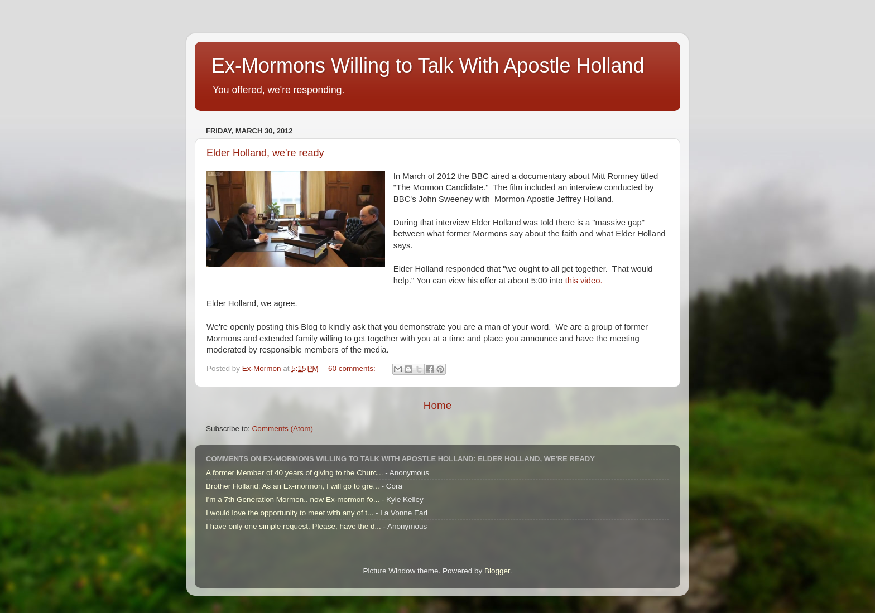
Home (437, 405)
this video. (584, 280)
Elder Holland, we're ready (265, 152)
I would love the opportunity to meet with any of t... (289, 513)
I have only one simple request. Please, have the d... (293, 526)
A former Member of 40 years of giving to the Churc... (294, 473)
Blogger (497, 571)
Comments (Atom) (283, 428)
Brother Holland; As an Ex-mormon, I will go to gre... (292, 486)
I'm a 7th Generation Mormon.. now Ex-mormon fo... (292, 499)
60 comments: (353, 368)
